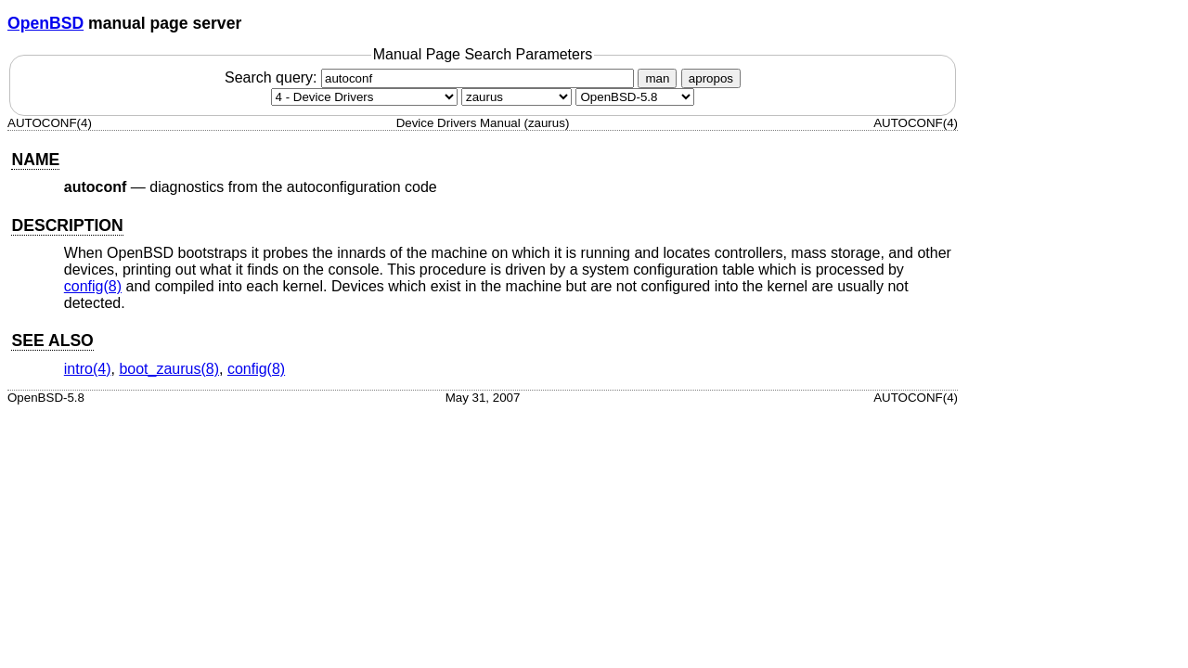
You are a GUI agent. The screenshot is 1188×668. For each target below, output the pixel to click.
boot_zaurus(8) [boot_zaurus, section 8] (169, 369)
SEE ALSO (52, 340)
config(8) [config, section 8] (93, 286)
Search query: (432, 77)
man (657, 78)
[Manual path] (634, 97)
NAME (35, 159)
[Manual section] (364, 97)
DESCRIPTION (67, 225)
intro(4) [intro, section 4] (87, 369)
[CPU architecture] (516, 97)
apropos (711, 78)
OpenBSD (45, 23)
